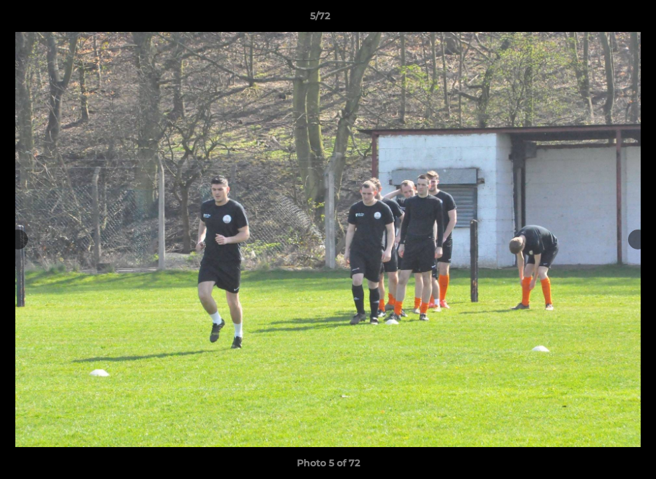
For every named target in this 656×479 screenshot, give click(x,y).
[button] (600, 19)
